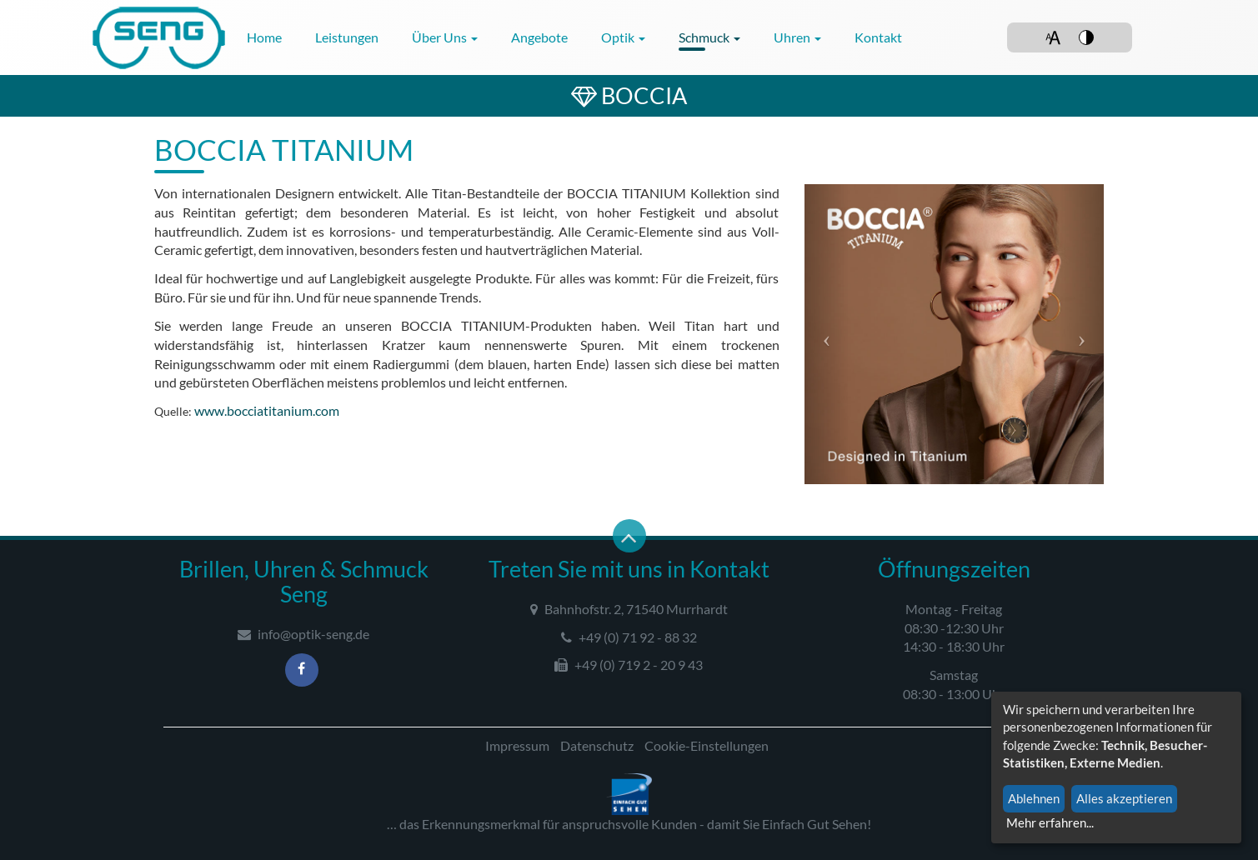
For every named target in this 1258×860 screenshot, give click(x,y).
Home (264, 37)
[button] (827, 334)
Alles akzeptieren (1124, 798)
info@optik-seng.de (303, 634)
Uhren (797, 37)
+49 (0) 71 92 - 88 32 (629, 637)
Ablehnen (1034, 798)
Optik (623, 37)
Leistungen (346, 37)
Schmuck (709, 37)
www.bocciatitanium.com (266, 410)
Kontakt (878, 37)
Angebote (539, 37)
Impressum (517, 745)
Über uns (445, 37)
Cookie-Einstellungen (706, 745)
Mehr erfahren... (1050, 822)
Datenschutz (597, 745)
